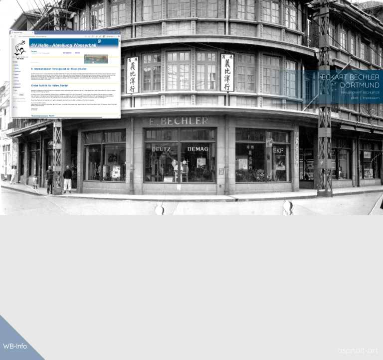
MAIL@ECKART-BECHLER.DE (360, 92)
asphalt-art (358, 350)
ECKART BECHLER (351, 76)
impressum (371, 98)
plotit (354, 98)
